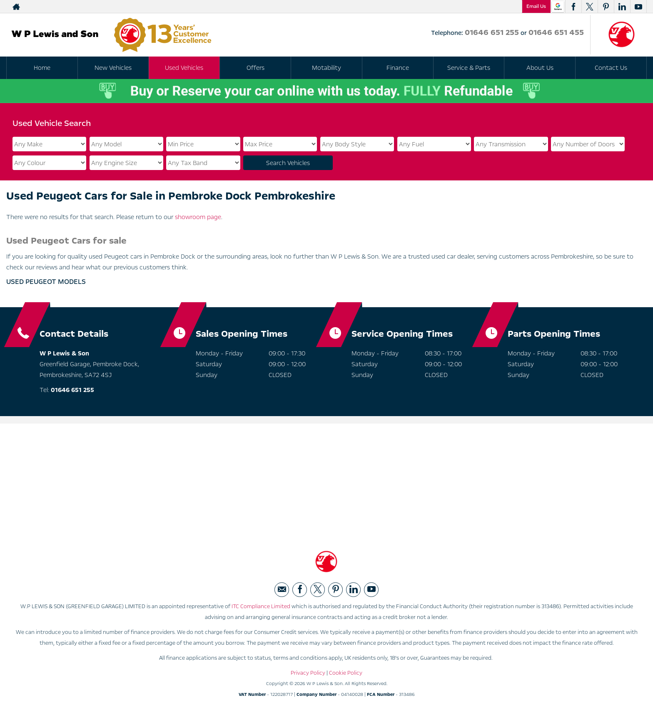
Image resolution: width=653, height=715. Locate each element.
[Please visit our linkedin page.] (622, 6)
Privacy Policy (308, 673)
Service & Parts (468, 68)
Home (42, 68)
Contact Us (611, 68)
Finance (397, 68)
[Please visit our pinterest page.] (606, 6)
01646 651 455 (556, 32)
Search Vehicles (288, 163)
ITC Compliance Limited (261, 606)
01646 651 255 (492, 32)
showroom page (198, 217)
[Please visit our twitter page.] (589, 6)
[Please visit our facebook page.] (573, 6)
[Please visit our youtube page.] (638, 6)
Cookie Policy (345, 673)
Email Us (536, 6)
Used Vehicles (184, 68)
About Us (539, 68)
